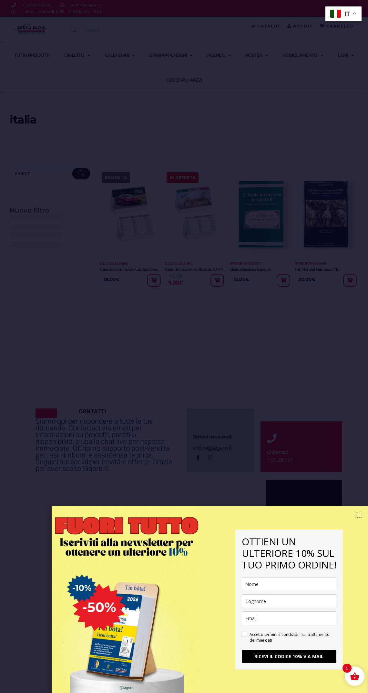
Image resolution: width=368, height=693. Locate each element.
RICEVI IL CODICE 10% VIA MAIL (288, 656)
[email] (289, 618)
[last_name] (289, 601)
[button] (359, 514)
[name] (289, 584)
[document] (184, 346)
